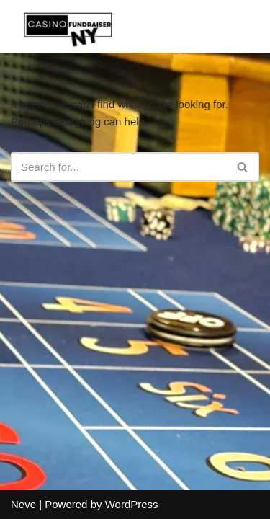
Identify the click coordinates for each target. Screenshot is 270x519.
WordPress (131, 504)
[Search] (119, 167)
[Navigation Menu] (242, 26)
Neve (23, 504)
